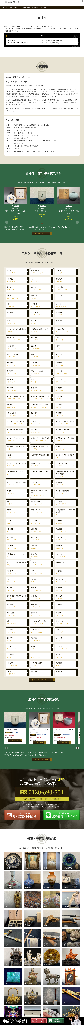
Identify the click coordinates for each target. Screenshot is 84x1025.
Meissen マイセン (62, 564)
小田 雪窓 (60, 397)
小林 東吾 (35, 605)
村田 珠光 (35, 431)
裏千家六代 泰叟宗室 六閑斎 (65, 439)
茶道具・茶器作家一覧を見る (41, 680)
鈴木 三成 (35, 597)
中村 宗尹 (35, 297)
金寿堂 (59, 631)
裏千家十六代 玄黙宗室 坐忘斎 (16, 330)
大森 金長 (12, 522)
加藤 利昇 (60, 272)
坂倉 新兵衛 (12, 614)
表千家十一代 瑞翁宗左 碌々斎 (16, 473)
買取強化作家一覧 (14, 7)
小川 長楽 (12, 647)
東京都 (14, 732)
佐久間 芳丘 (61, 580)
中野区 (17, 732)
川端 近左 (35, 547)
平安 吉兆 (12, 280)
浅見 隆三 (36, 322)
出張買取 (8, 732)
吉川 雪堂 (61, 380)
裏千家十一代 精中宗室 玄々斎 (16, 464)
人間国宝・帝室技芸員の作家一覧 (30, 7)
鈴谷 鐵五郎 (12, 272)
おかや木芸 (59, 321)
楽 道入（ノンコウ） (38, 372)
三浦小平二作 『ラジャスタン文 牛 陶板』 (16, 212)
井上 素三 (61, 530)
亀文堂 (34, 647)
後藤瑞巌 (35, 639)
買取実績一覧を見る (41, 759)
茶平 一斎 (61, 355)
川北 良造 (12, 673)
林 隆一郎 (37, 572)
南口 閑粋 (12, 589)
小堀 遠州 (36, 364)
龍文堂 (60, 656)
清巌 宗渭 (11, 364)
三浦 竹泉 (11, 580)
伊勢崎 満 (36, 614)
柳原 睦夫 (61, 483)
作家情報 (13, 40)
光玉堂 (11, 322)
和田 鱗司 (59, 313)
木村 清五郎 (12, 664)
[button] (42, 223)
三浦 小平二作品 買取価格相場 (53, 40)
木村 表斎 (61, 572)
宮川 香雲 (61, 639)
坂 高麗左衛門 (37, 313)
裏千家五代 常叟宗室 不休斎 (16, 439)
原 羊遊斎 (11, 372)
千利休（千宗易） (65, 464)
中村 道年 (11, 572)
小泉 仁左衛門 (12, 414)
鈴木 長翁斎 (37, 272)
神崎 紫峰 (60, 364)
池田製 (34, 580)
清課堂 (59, 347)
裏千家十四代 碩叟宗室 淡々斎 (16, 597)
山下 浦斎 (11, 631)
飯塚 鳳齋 (36, 389)
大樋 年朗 (11, 530)
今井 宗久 (36, 422)
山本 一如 (61, 406)
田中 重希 (35, 339)
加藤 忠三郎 (62, 330)
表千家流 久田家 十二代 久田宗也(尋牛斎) (65, 474)
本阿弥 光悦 (61, 647)
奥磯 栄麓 (11, 380)
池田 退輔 (35, 555)
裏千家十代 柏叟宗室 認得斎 (65, 456)
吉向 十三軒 (13, 339)
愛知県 (63, 734)
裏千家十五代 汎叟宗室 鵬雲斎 (16, 564)
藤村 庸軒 (11, 639)
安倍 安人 (60, 389)
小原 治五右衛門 (36, 664)
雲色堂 (59, 339)
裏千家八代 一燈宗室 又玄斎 (40, 448)
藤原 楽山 (36, 288)
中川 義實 (61, 503)
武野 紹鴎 (36, 414)
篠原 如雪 (61, 597)
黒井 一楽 (34, 671)
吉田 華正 (35, 656)
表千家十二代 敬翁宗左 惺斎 (40, 473)
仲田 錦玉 (11, 288)
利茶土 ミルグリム (62, 622)
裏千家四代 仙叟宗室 (62, 431)
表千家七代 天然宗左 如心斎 (16, 422)
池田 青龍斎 (62, 288)
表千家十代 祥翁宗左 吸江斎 (16, 397)
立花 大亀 (11, 406)
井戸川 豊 (35, 305)
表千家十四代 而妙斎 (62, 492)
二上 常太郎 (37, 564)
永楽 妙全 (12, 305)
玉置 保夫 (60, 673)
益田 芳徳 (60, 522)
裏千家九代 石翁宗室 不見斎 (40, 456)
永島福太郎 (12, 347)
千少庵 (11, 456)
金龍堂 (11, 511)
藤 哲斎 (10, 492)
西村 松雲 (12, 297)
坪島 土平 (60, 555)
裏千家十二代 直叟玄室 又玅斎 (41, 464)
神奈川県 (39, 734)
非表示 (44, 35)
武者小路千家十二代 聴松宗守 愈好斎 (65, 512)
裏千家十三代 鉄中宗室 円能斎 (16, 483)
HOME (5, 7)
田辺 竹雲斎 (10, 656)
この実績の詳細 (14, 740)
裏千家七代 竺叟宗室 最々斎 (16, 448)
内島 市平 (36, 347)
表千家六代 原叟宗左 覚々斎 (65, 422)
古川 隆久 (61, 305)
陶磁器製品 (16, 206)
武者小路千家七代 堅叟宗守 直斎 (41, 493)
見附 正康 (35, 483)
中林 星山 (61, 372)
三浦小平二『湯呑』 (42, 211)
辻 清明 (59, 614)
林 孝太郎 (11, 605)
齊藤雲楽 (61, 589)
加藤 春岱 (61, 605)
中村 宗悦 (61, 538)
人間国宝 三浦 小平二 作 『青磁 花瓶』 (68, 212)
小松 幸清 (59, 295)
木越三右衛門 (36, 511)
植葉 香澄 (35, 355)
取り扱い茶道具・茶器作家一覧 (19, 43)
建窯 (33, 380)
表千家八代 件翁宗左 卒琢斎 (40, 406)
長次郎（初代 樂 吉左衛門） (40, 330)
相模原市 (44, 734)
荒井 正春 (35, 522)
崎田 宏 (35, 280)
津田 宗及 (60, 414)
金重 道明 (11, 389)
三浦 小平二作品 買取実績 (52, 43)
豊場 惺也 (59, 664)
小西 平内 (35, 538)
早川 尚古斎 (37, 631)
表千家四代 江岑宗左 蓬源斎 (40, 439)
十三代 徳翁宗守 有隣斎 (39, 622)
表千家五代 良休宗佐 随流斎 (16, 431)
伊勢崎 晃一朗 (37, 503)
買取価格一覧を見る (41, 233)
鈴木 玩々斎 (12, 503)
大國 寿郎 (10, 312)
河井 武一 (11, 622)
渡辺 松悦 (61, 280)
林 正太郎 (13, 538)
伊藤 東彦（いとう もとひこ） (16, 555)
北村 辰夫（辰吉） (12, 355)
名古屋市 (67, 734)
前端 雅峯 (60, 547)
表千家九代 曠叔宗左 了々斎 (41, 397)
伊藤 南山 (36, 589)
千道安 (60, 448)
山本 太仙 (11, 547)
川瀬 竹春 (36, 530)
